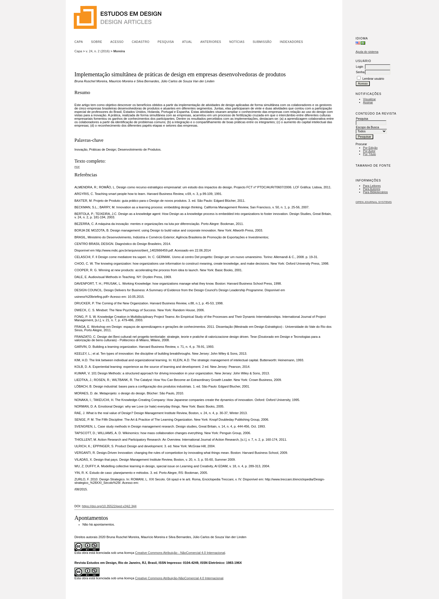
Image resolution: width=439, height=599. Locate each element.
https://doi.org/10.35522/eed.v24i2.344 (109, 506)
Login (359, 66)
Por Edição (370, 147)
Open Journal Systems (373, 201)
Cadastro (141, 41)
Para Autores (371, 189)
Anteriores (210, 41)
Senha (360, 72)
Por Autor (369, 151)
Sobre (96, 41)
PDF (77, 166)
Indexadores (291, 41)
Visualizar (369, 99)
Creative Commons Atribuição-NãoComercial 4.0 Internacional (179, 578)
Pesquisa (166, 41)
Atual (187, 41)
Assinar (368, 102)
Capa (78, 41)
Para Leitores (372, 185)
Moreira (119, 51)
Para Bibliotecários (375, 192)
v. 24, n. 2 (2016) (98, 51)
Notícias (237, 41)
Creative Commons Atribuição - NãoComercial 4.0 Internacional (180, 552)
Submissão (262, 41)
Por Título (369, 154)
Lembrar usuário (373, 78)
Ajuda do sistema (366, 51)
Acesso (117, 41)
